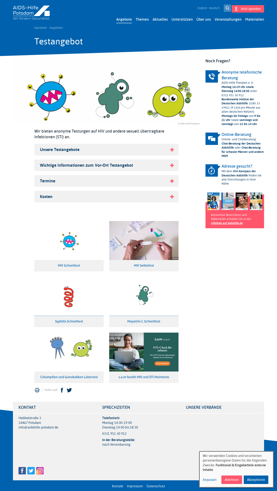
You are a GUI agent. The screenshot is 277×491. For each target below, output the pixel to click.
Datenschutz (156, 484)
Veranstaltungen (228, 18)
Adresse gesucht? (237, 165)
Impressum (135, 484)
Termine (47, 179)
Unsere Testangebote (59, 148)
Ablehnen (232, 479)
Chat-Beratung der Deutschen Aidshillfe (241, 144)
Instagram (40, 469)
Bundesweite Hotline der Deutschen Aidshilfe (238, 100)
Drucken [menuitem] (37, 388)
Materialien (254, 18)
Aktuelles (160, 18)
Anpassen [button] (210, 480)
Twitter (69, 388)
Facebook (62, 388)
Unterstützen (182, 18)
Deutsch (212, 7)
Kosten (46, 195)
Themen (142, 18)
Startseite (40, 26)
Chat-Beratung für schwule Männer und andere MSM (243, 150)
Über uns (203, 18)
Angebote (124, 18)
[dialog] (236, 469)
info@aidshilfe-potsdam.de (38, 426)
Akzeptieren (256, 479)
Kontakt (117, 484)
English (200, 7)
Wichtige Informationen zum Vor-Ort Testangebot (86, 164)
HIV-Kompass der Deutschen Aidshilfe (239, 172)
